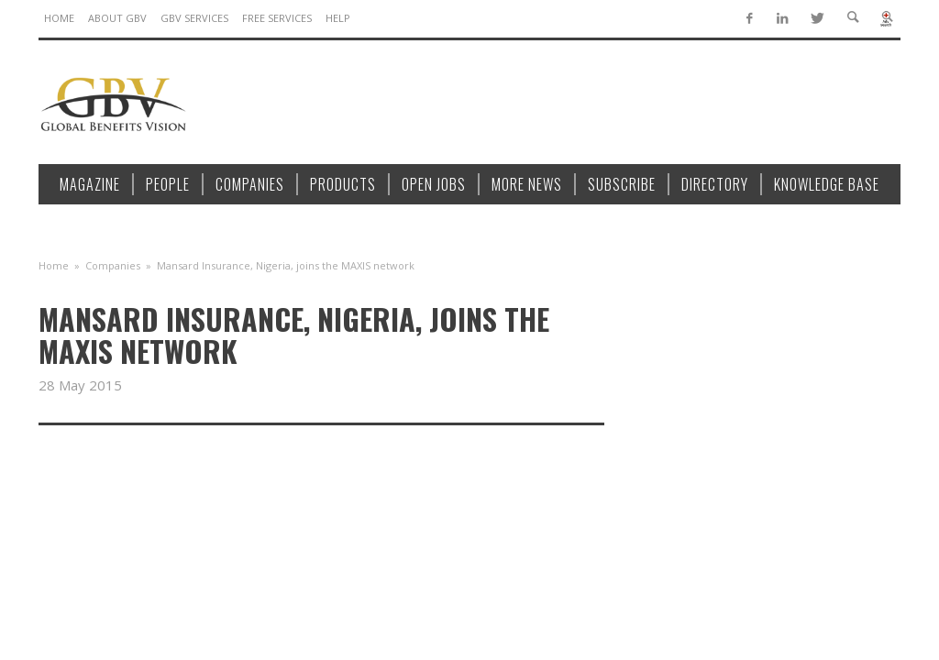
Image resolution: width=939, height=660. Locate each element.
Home (54, 265)
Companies (112, 265)
